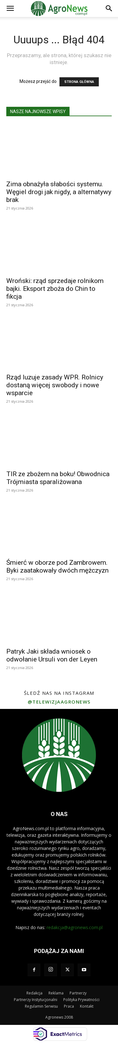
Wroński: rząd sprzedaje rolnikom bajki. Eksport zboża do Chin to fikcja (55, 288)
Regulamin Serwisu (41, 1006)
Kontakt (86, 1006)
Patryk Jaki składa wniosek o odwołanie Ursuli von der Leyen (51, 655)
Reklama (56, 993)
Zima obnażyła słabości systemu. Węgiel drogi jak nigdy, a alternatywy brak (58, 192)
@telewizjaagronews (59, 702)
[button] (10, 8)
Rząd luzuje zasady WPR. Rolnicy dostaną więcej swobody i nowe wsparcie (54, 385)
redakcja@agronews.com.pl (75, 927)
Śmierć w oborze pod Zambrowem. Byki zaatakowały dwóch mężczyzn (57, 566)
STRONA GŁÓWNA (79, 82)
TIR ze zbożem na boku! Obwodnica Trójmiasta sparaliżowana (58, 478)
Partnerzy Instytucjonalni (35, 999)
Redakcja (34, 993)
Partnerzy (78, 993)
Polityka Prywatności (81, 999)
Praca (69, 1006)
